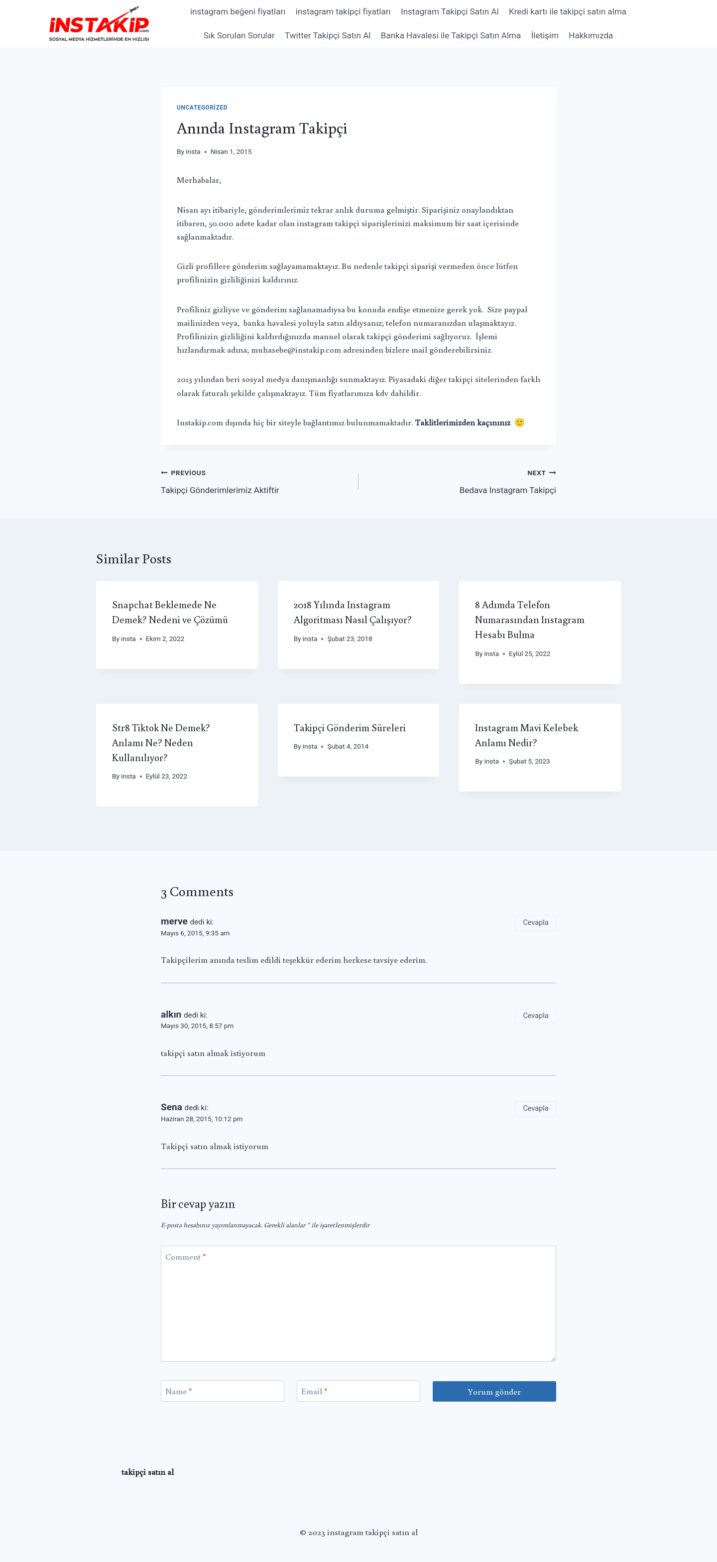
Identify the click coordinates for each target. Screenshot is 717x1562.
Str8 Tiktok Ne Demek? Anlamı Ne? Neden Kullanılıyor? (161, 742)
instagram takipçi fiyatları (343, 11)
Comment (185, 1256)
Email (314, 1391)
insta (193, 151)
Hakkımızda (591, 35)
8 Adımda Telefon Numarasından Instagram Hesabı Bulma (530, 619)
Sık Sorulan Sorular (239, 35)
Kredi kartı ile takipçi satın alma (567, 11)
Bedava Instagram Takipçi (461, 480)
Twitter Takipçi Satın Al (327, 35)
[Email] (358, 1391)
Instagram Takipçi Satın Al (450, 11)
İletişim (545, 35)
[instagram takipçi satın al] (99, 23)
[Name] (222, 1391)
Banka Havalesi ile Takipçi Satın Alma (451, 35)
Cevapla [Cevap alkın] (535, 1016)
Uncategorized (202, 107)
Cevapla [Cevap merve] (535, 922)
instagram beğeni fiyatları (237, 11)
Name (178, 1391)
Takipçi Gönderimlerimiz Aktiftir (255, 480)
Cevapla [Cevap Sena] (535, 1108)
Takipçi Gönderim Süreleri (350, 727)
